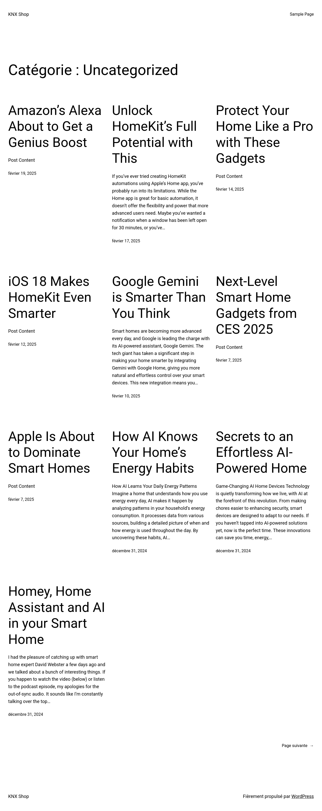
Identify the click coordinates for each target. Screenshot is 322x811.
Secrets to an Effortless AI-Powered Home (261, 452)
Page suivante (298, 745)
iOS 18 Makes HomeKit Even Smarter (49, 297)
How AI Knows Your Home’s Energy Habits (155, 452)
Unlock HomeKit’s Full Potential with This (154, 134)
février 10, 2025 (126, 396)
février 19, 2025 (22, 173)
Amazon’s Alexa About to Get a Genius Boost (55, 126)
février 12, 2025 (22, 344)
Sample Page (302, 14)
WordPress (303, 796)
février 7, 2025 (229, 360)
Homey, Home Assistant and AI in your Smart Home (56, 615)
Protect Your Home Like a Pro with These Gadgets (264, 134)
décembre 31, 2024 (129, 550)
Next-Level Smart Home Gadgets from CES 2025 (256, 305)
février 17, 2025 (126, 241)
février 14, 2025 (230, 189)
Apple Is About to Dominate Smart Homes (51, 452)
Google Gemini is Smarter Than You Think (159, 297)
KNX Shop (18, 14)
